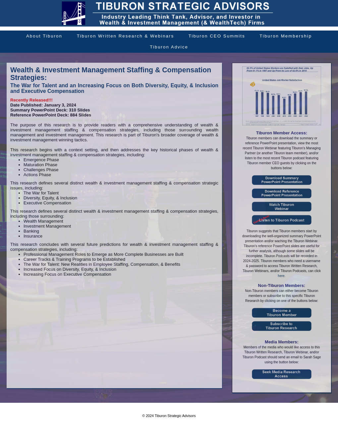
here (281, 276)
